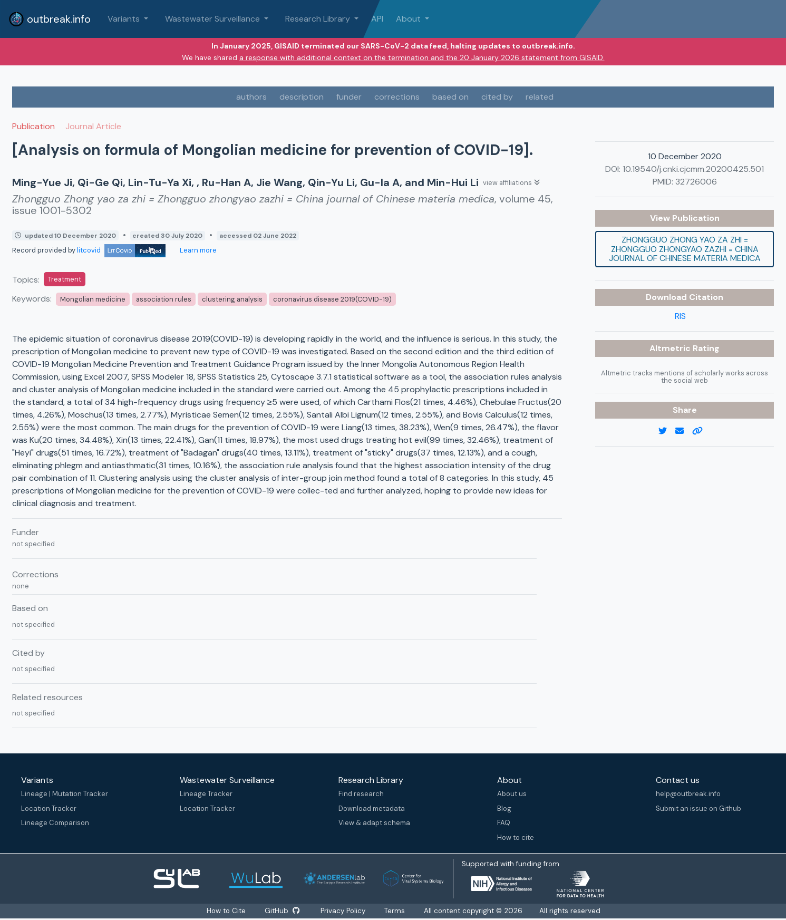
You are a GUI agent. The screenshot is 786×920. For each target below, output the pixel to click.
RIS (680, 316)
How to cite (515, 837)
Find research (361, 793)
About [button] (409, 18)
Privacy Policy (343, 910)
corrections (397, 96)
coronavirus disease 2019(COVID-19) (332, 299)
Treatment (64, 279)
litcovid (121, 250)
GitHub (282, 910)
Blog (504, 808)
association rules (163, 299)
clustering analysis (232, 299)
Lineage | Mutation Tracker (64, 793)
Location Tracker (48, 808)
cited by (497, 96)
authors (251, 96)
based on (450, 96)
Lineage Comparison (55, 822)
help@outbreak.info (688, 793)
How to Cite (226, 910)
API (377, 18)
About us (512, 793)
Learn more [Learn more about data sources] (197, 250)
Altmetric (671, 348)
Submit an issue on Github (698, 808)
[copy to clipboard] (701, 431)
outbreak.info (49, 19)
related (540, 96)
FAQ (503, 822)
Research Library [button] (318, 18)
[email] (683, 431)
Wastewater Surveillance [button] (213, 18)
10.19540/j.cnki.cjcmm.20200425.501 (693, 169)
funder (349, 96)
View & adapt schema (374, 822)
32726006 (696, 181)
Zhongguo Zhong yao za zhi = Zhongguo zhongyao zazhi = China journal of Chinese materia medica (685, 249)
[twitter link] (666, 431)
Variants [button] (125, 18)
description (301, 96)
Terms (395, 910)
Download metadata (371, 808)
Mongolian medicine (92, 299)
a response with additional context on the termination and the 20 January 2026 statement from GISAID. (422, 57)
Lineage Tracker (206, 793)
